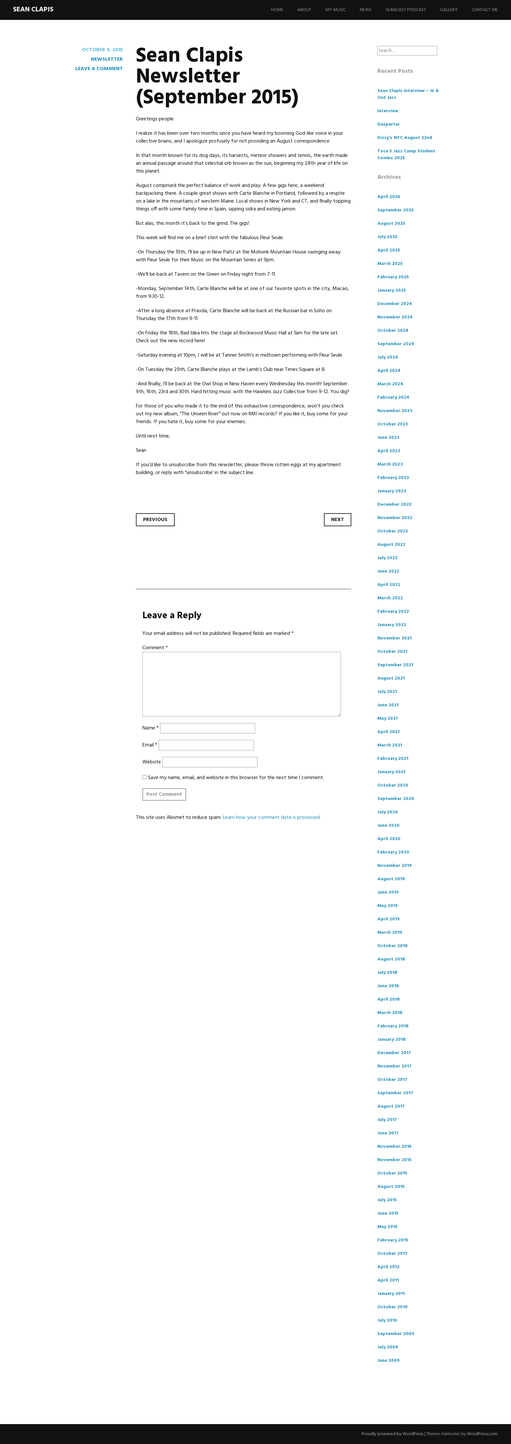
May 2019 (387, 906)
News (366, 10)
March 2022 (390, 598)
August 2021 (391, 678)
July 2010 (387, 1320)
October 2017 (392, 1079)
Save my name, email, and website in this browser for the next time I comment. (236, 778)
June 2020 (388, 825)
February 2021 (392, 758)
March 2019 (389, 932)
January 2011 (391, 1294)
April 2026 (388, 197)
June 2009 (388, 1360)
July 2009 (387, 1347)
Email (149, 745)
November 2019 (394, 865)
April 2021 (388, 732)
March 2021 (389, 745)
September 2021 (395, 665)
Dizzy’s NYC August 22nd (404, 138)
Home (277, 10)
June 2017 (388, 1133)
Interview (387, 111)
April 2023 (388, 451)
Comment (155, 648)
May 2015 (387, 1227)
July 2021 (387, 692)
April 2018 (388, 999)
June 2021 (388, 705)
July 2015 (387, 1200)
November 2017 (394, 1066)
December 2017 (394, 1053)
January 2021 (391, 772)
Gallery (449, 10)
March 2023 (390, 464)
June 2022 (388, 571)
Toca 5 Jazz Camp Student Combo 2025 (406, 154)
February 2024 (393, 397)
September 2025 (395, 210)
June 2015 (388, 1213)
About (304, 10)
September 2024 (395, 344)
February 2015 (392, 1240)
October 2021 (392, 651)
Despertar (388, 124)
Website (151, 762)
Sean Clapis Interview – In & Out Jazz (408, 94)
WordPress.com (482, 1434)
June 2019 (388, 892)
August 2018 (391, 959)
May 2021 (387, 718)
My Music (335, 10)
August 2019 (391, 879)
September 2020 (395, 799)
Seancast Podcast (406, 10)
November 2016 (394, 1146)
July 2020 (387, 812)
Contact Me (485, 10)
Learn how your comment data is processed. (272, 817)
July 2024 (387, 357)
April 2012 (388, 1267)
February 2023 (393, 478)
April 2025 (388, 250)
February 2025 (393, 277)
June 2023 (388, 437)
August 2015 (391, 1187)
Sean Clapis (33, 9)
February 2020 (393, 852)
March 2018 (389, 1013)
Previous (155, 519)
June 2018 (388, 986)
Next (337, 519)
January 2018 (391, 1039)
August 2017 (391, 1106)
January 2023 (391, 491)
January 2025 (391, 290)
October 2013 (392, 1253)
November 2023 (394, 411)
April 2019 (388, 919)
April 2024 (389, 371)
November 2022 (394, 518)
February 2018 (393, 1026)
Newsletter (107, 59)
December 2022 (394, 504)
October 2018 (392, 946)
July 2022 (387, 558)
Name (150, 728)
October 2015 (392, 1173)
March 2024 (390, 384)
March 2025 (390, 264)
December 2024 (394, 304)
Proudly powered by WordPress (392, 1434)
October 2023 (392, 424)
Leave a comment (99, 69)
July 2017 (387, 1120)
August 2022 (391, 544)
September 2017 (395, 1093)
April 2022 (388, 585)
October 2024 (392, 330)
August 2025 (391, 223)
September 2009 (395, 1334)
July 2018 (387, 972)
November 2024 (395, 317)
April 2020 (389, 839)
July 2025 (387, 237)
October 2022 (392, 531)
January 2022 (391, 625)
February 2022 (393, 611)
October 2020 (392, 785)
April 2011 (388, 1280)
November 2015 (394, 1160)
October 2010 (392, 1307)
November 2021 (394, 638)
